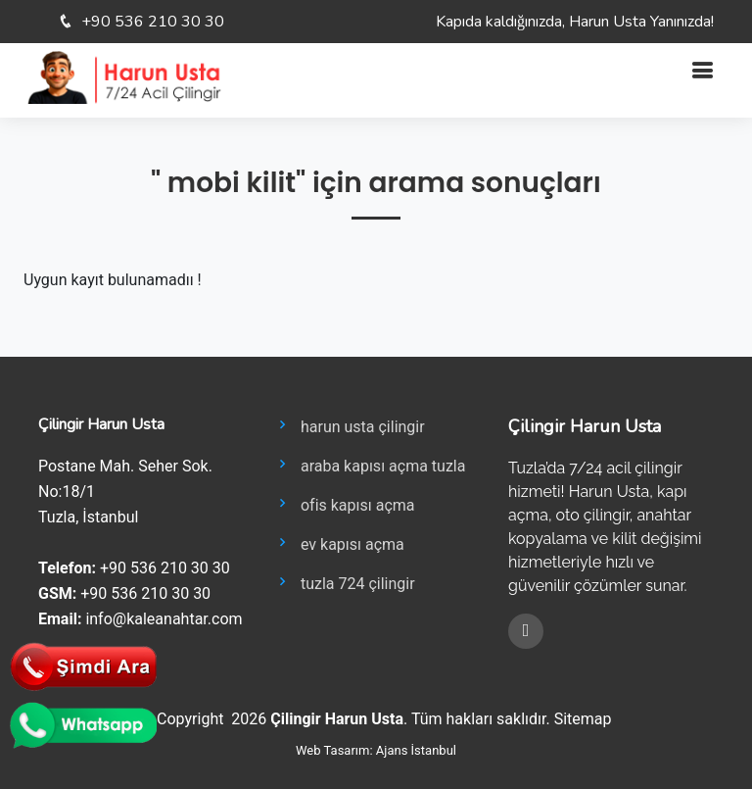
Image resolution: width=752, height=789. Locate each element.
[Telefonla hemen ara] (83, 665)
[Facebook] (525, 631)
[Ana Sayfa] (124, 76)
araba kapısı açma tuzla (369, 464)
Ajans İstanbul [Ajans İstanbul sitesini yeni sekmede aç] (416, 750)
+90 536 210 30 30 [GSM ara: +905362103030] (145, 593)
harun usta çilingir (349, 425)
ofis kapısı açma (344, 504)
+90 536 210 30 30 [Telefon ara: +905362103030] (165, 568)
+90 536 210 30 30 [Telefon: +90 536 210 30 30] (152, 21)
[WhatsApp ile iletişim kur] (83, 724)
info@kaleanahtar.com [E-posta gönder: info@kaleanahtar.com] (163, 619)
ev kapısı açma (338, 543)
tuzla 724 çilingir (344, 582)
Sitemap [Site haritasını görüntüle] (583, 719)
